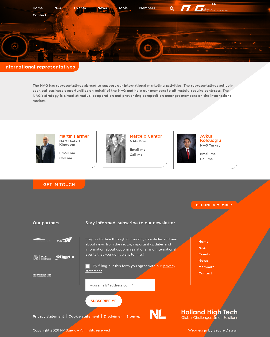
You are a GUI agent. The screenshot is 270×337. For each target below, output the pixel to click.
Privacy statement (48, 316)
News (102, 8)
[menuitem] (214, 4)
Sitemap (133, 316)
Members (147, 8)
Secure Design (225, 330)
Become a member (214, 205)
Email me (67, 153)
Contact (39, 15)
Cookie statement (84, 316)
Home (38, 8)
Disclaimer (113, 316)
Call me (65, 158)
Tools (123, 8)
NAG (58, 8)
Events (80, 8)
